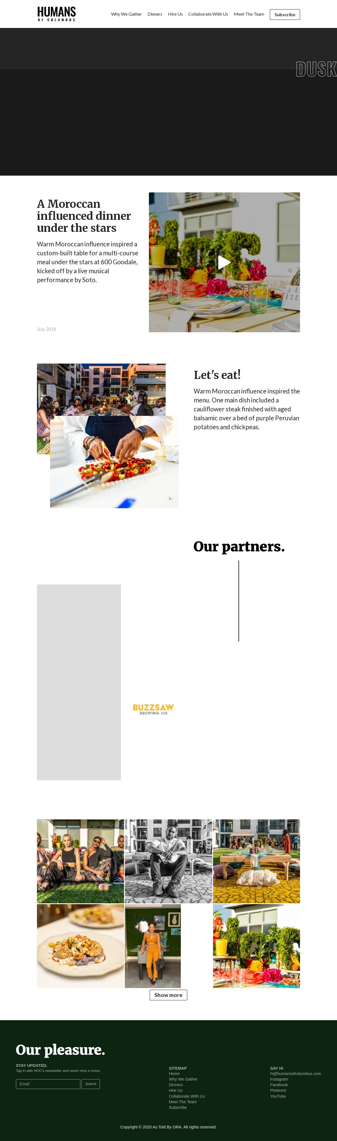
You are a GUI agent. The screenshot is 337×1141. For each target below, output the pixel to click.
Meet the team (249, 13)
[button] (110, 682)
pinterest (278, 1090)
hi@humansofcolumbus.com (295, 1073)
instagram (279, 1079)
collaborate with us (208, 13)
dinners (155, 13)
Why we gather (126, 13)
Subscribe (285, 14)
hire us (175, 13)
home (174, 1073)
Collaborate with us (187, 1096)
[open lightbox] (224, 262)
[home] (56, 14)
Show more (168, 995)
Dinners (176, 1085)
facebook (279, 1085)
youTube (278, 1096)
